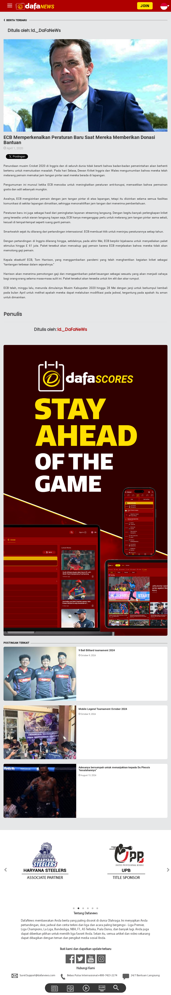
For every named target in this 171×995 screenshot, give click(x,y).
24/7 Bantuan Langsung (141, 975)
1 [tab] (74, 908)
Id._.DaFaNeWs (72, 329)
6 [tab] (97, 908)
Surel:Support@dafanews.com (34, 975)
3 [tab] (83, 908)
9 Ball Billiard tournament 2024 (97, 650)
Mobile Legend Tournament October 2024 (103, 709)
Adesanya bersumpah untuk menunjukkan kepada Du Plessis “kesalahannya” (114, 769)
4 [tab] (88, 908)
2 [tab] (78, 908)
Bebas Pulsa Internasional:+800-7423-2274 (89, 975)
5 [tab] (92, 908)
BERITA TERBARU (15, 20)
